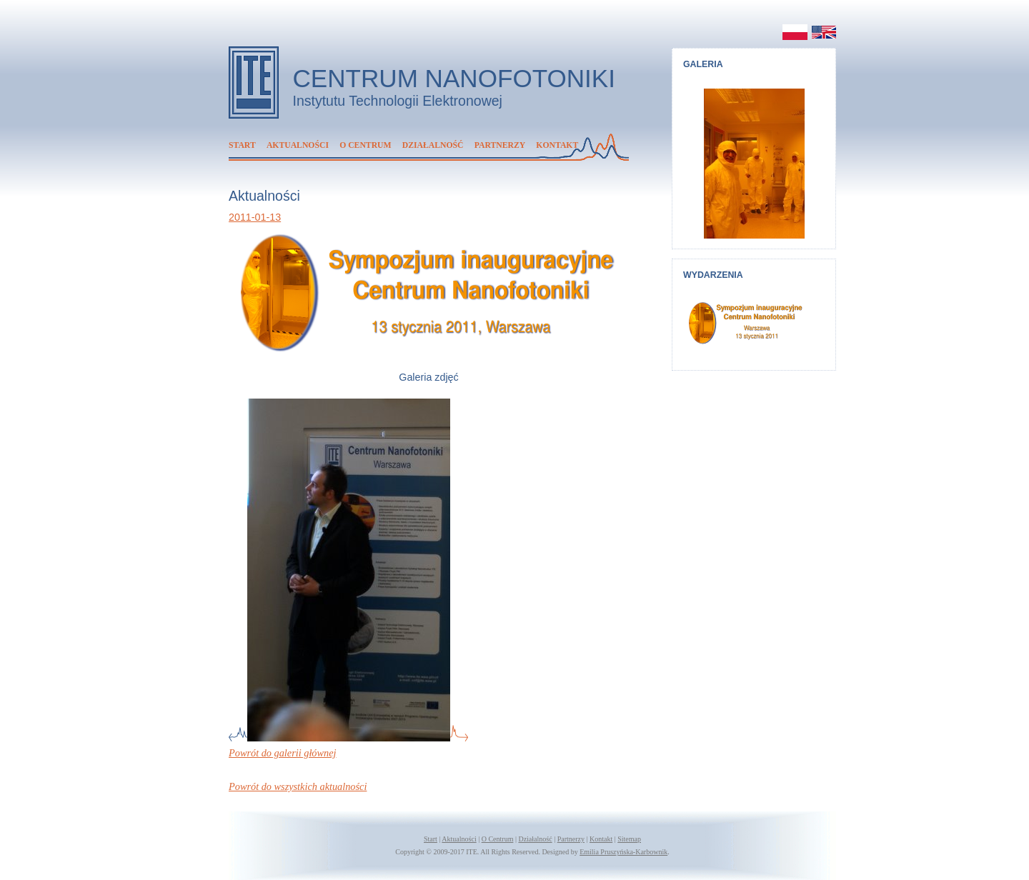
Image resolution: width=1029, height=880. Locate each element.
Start (242, 145)
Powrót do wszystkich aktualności (298, 786)
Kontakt (557, 145)
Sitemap (629, 839)
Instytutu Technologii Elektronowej (397, 101)
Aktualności (298, 145)
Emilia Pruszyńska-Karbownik (623, 852)
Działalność (433, 145)
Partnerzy (499, 145)
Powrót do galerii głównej (283, 753)
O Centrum (365, 145)
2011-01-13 (255, 217)
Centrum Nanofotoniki (454, 78)
